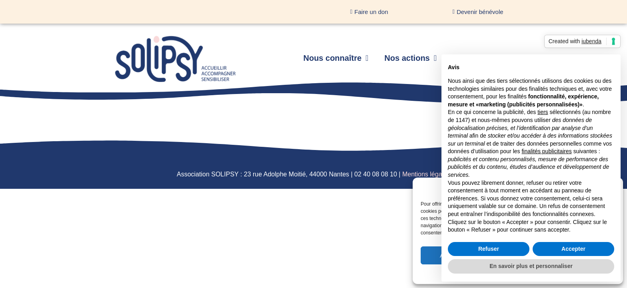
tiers (542, 112)
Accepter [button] (573, 249)
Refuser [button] (488, 249)
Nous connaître (335, 58)
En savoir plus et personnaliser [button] (531, 266)
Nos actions (410, 58)
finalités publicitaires (546, 151)
